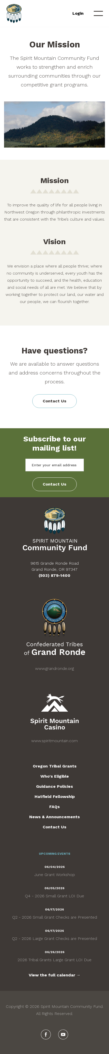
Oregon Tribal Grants (54, 766)
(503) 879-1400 (54, 575)
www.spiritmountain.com (54, 740)
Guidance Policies (54, 786)
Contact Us (54, 401)
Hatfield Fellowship (55, 796)
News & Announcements (54, 816)
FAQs (54, 806)
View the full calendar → (55, 975)
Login (78, 13)
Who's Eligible (54, 776)
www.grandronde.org (54, 668)
